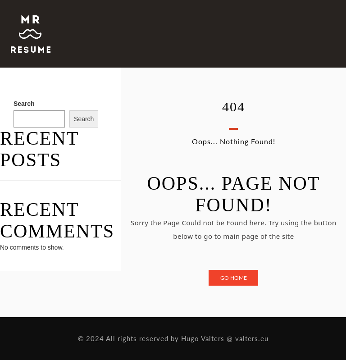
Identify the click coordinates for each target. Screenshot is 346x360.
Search (24, 103)
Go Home (233, 277)
